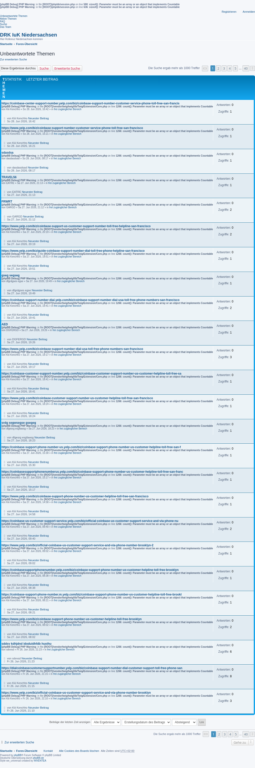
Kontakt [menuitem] (48, 750)
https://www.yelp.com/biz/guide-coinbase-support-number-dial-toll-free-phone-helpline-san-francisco (73, 251)
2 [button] (218, 68)
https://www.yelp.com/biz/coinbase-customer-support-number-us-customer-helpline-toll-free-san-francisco (77, 398)
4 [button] (230, 68)
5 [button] (235, 68)
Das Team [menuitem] (5, 27)
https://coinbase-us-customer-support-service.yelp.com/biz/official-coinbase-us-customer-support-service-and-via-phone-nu (89, 521)
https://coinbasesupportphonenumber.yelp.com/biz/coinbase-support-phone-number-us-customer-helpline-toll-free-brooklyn (90, 570)
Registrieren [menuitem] (229, 11)
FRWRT (6, 201)
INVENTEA (40, 760)
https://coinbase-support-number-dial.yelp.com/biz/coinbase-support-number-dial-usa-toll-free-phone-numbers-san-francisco (90, 300)
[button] (205, 68)
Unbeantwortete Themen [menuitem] (13, 16)
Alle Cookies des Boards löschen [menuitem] (79, 750)
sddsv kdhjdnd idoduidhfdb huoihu (26, 643)
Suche (44, 68)
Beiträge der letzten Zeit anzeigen (85, 722)
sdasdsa (7, 152)
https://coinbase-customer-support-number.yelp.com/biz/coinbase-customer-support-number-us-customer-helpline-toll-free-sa (91, 373)
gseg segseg (10, 275)
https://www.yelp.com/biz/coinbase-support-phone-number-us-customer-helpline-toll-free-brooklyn (71, 619)
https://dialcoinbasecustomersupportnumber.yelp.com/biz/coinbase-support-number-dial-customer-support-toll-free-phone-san (91, 668)
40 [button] (246, 68)
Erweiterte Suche (67, 68)
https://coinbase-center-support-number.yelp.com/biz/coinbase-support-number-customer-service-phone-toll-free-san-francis (90, 103)
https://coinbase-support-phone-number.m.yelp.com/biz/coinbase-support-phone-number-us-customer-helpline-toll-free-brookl (91, 594)
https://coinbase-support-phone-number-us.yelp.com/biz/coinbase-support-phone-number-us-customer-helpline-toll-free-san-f (91, 447)
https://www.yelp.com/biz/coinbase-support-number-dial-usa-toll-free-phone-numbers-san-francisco (72, 349)
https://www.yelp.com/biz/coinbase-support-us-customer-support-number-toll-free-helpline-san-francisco (76, 226)
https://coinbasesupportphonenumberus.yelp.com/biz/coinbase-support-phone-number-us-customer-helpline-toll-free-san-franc (92, 471)
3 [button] (224, 68)
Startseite (6, 750)
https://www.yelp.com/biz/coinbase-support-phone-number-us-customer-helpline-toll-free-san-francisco (74, 496)
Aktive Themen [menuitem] (8, 18)
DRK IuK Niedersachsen (28, 35)
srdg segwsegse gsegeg (18, 423)
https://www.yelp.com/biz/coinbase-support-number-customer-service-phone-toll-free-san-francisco (72, 128)
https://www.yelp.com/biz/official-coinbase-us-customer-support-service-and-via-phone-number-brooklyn (76, 692)
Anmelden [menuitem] (249, 11)
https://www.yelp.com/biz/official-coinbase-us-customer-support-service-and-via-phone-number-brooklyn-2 (77, 545)
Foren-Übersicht (26, 750)
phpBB (17, 755)
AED (4, 324)
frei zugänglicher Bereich (67, 109)
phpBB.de (38, 758)
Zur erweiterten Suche (13, 59)
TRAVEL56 (8, 177)
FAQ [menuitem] (2, 21)
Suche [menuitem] (3, 24)
